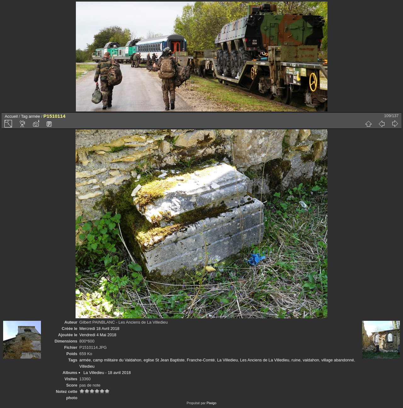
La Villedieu (227, 360)
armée (34, 116)
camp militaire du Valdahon (117, 360)
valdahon (311, 360)
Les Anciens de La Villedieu (264, 360)
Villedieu (86, 366)
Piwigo (211, 403)
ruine (296, 360)
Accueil (11, 116)
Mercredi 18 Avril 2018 (99, 328)
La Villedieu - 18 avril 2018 (107, 372)
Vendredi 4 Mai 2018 (97, 334)
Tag (24, 116)
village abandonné (337, 360)
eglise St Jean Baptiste (164, 360)
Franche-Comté (201, 360)
